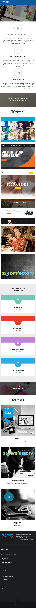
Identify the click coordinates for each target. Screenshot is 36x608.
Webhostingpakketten (18, 56)
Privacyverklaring (6, 579)
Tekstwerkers (5, 592)
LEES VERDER (18, 309)
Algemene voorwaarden (8, 576)
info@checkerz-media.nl (10, 554)
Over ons (4, 570)
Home (3, 567)
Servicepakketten (18, 79)
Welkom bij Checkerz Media (18, 35)
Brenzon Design (6, 589)
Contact (4, 573)
